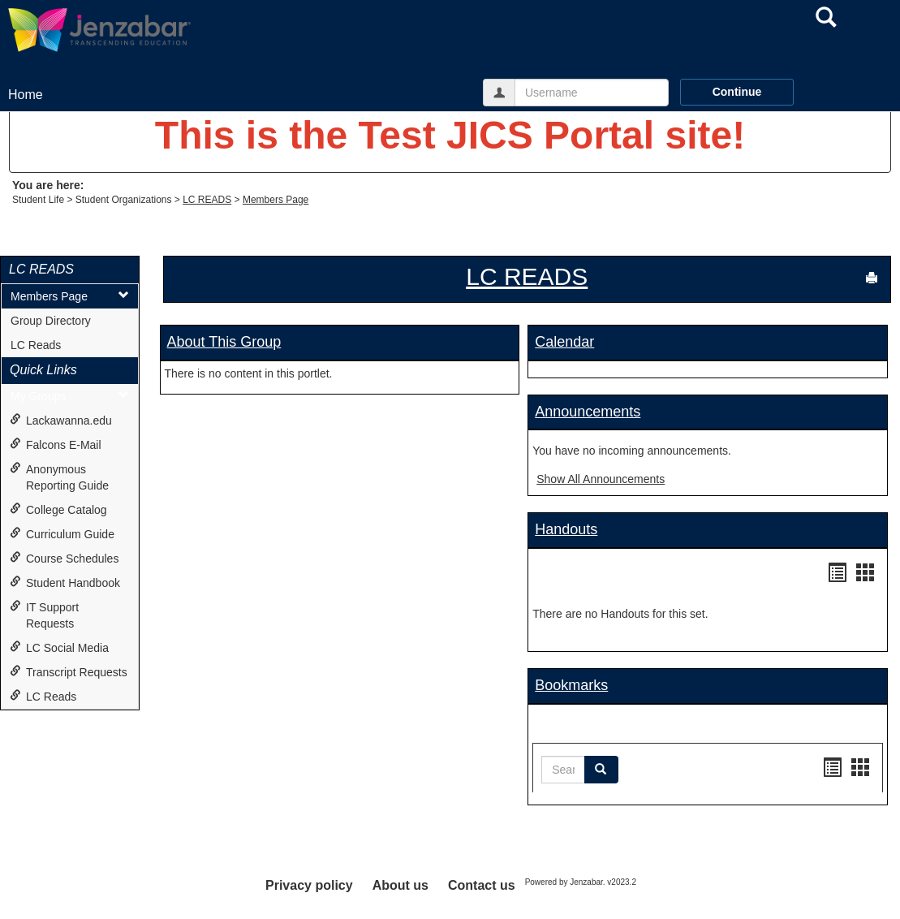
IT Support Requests (44, 615)
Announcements (587, 411)
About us (400, 885)
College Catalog (58, 509)
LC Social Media (59, 647)
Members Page (275, 199)
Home (25, 94)
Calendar (564, 342)
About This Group (224, 342)
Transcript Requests (68, 672)
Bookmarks (571, 685)
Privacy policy (309, 885)
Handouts (566, 529)
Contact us (481, 885)
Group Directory (51, 320)
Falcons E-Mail (55, 444)
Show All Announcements (600, 478)
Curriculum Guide (62, 534)
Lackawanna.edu (61, 420)
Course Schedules (64, 558)
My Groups (70, 396)
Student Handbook (65, 582)
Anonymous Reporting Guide (59, 477)
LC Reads (36, 345)
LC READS (207, 199)
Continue (737, 91)
